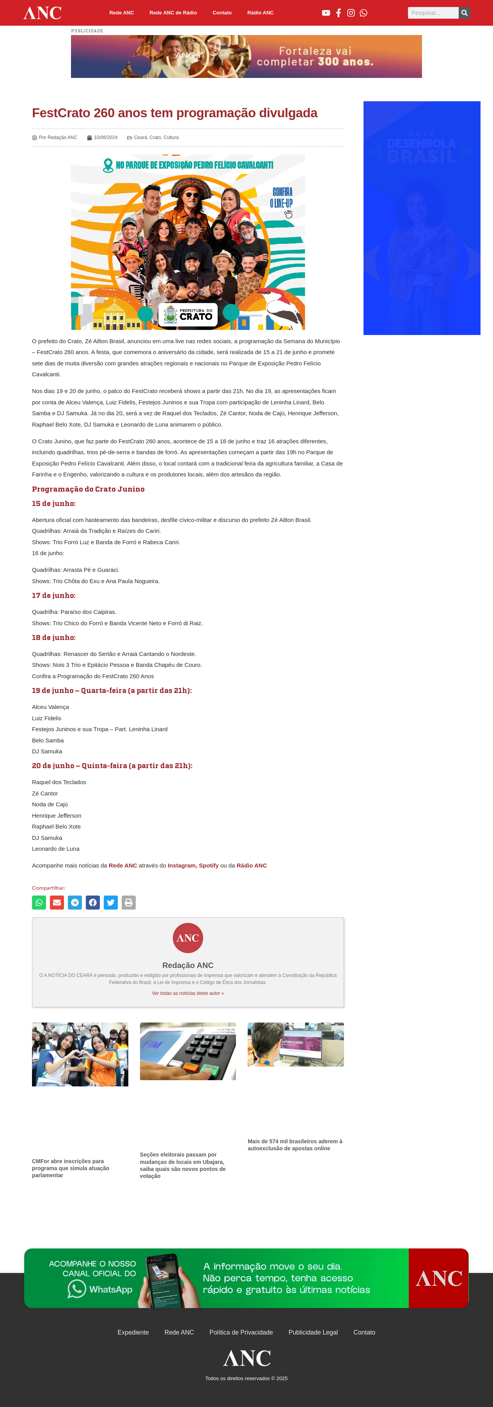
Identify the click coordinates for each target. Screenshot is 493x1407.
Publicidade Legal (313, 1332)
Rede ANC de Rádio (173, 13)
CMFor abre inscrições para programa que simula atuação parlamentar (70, 1168)
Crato (155, 137)
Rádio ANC (260, 13)
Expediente (133, 1332)
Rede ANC (121, 13)
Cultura (171, 137)
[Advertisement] (422, 218)
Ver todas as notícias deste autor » (188, 993)
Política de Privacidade (241, 1332)
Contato (222, 13)
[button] (39, 903)
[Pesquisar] (464, 13)
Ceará (140, 137)
